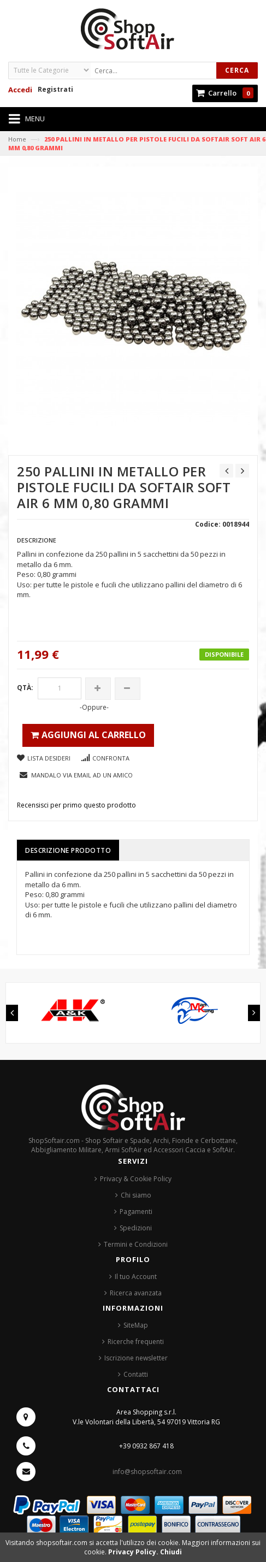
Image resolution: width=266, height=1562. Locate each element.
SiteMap (135, 1325)
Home (17, 139)
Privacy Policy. (134, 1552)
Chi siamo (136, 1195)
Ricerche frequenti (136, 1341)
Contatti (135, 1374)
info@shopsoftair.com (147, 1471)
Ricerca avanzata (136, 1293)
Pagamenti (136, 1211)
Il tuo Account (136, 1276)
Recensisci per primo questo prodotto (76, 805)
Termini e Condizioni (136, 1244)
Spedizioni (136, 1228)
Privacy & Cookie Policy (136, 1178)
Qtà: (25, 687)
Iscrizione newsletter (136, 1358)
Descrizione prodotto (68, 850)
